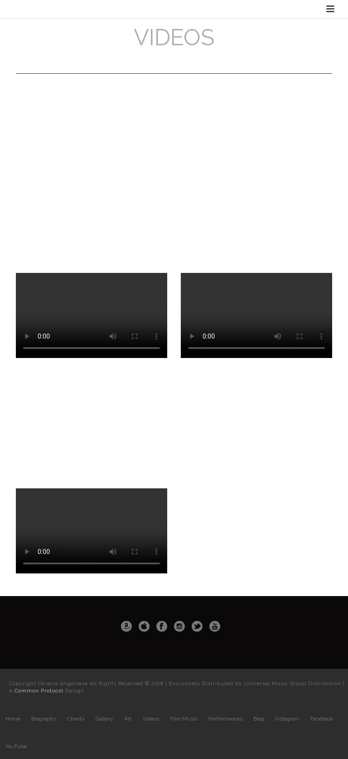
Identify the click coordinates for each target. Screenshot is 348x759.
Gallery (104, 719)
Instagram (287, 719)
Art (127, 719)
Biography (43, 719)
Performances (225, 719)
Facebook (322, 719)
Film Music (184, 719)
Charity (76, 719)
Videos (150, 719)
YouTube (16, 746)
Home (12, 719)
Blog (258, 719)
